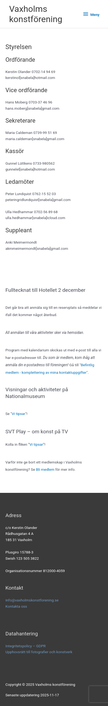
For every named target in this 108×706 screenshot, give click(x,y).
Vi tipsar (18, 413)
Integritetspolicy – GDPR (25, 646)
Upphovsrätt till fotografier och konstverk (38, 652)
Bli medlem (45, 469)
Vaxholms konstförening (36, 14)
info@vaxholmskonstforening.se (31, 600)
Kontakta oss (16, 606)
